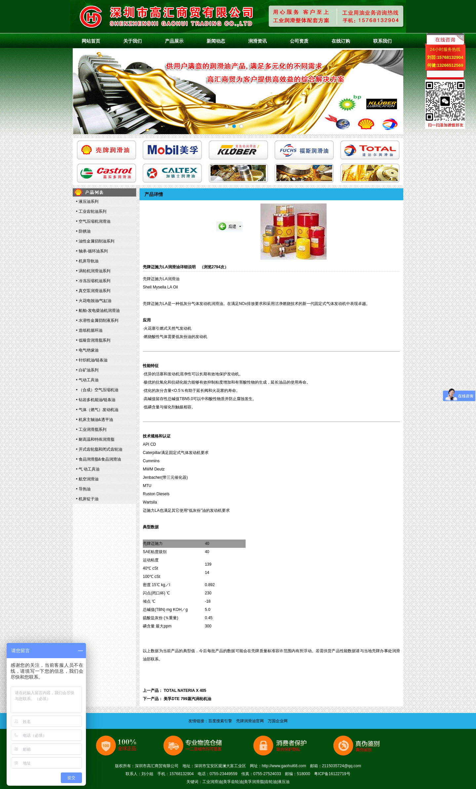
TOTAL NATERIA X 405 (185, 690)
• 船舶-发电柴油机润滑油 (98, 310)
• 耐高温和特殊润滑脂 (95, 439)
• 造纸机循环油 (89, 330)
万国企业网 (278, 721)
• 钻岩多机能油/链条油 (95, 399)
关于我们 (132, 41)
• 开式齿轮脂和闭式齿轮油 (99, 449)
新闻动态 (216, 41)
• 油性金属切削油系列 (95, 241)
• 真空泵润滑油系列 (93, 290)
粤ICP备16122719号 (332, 773)
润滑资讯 (257, 41)
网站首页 (91, 41)
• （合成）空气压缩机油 (97, 390)
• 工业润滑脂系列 (91, 429)
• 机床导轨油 (87, 261)
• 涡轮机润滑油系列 (93, 271)
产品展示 (174, 41)
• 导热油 (83, 489)
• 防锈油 (83, 231)
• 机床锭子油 (87, 499)
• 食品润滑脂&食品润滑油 (98, 459)
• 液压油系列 (87, 201)
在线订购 (341, 41)
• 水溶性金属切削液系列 (97, 320)
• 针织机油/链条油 (91, 360)
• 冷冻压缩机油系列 (93, 281)
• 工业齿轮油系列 (91, 211)
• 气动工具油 (87, 380)
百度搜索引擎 (220, 721)
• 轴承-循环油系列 (92, 251)
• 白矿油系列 (87, 370)
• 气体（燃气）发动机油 (97, 409)
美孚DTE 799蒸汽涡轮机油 (187, 698)
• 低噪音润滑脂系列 (93, 340)
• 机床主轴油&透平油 (94, 419)
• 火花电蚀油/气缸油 (93, 300)
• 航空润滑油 (87, 479)
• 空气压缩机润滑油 (93, 221)
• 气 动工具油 (87, 469)
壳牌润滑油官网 (250, 721)
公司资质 (299, 41)
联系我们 (382, 41)
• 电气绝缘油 (87, 350)
